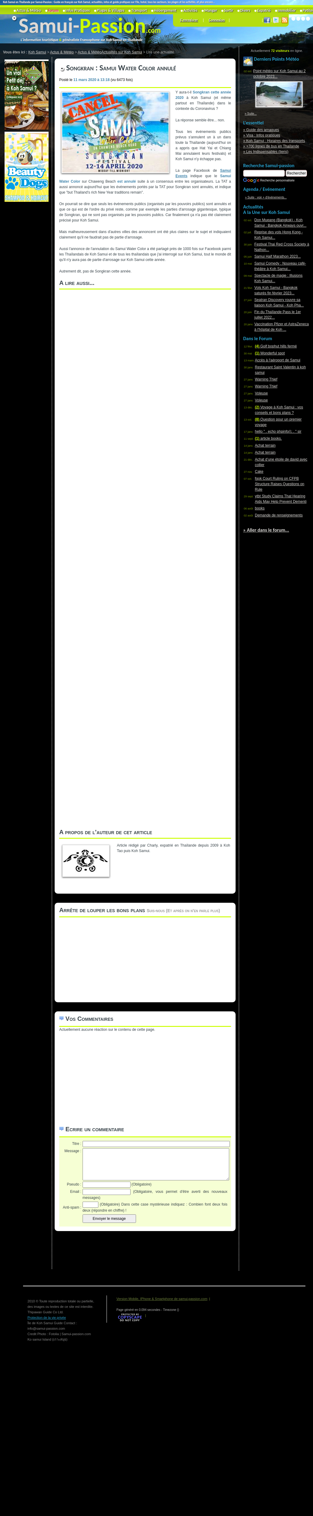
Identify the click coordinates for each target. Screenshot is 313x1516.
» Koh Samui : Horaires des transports (274, 141)
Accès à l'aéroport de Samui (278, 360)
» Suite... (251, 113)
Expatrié (263, 10)
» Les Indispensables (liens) (265, 152)
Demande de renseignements (279, 515)
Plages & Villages (110, 10)
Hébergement (165, 10)
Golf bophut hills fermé (276, 346)
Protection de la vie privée (47, 1317)
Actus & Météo (28, 10)
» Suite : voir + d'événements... (266, 197)
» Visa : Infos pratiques (261, 135)
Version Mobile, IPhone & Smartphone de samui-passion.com (162, 1299)
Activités (190, 10)
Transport (139, 10)
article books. (268, 438)
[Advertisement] (26, 294)
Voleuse (261, 393)
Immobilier (287, 10)
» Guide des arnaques (261, 130)
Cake (259, 471)
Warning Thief (266, 379)
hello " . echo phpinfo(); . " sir (278, 431)
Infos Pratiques (78, 10)
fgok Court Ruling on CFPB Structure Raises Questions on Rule (279, 484)
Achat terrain (265, 445)
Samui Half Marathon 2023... (277, 256)
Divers (245, 10)
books (260, 508)
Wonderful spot (270, 353)
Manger (210, 10)
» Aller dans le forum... (266, 530)
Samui (46, 25)
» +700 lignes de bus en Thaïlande (271, 146)
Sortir (228, 10)
